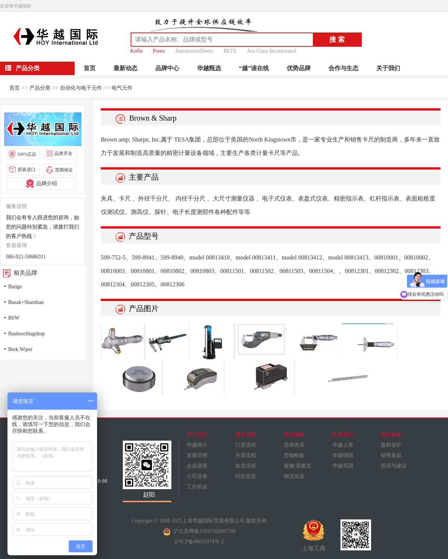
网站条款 (391, 434)
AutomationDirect (194, 51)
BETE (230, 51)
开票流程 (245, 455)
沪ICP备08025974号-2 (199, 541)
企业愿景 (197, 466)
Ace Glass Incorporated (271, 51)
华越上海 (342, 445)
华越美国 (342, 466)
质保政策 (294, 445)
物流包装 (294, 476)
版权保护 (391, 445)
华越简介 (197, 445)
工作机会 (197, 487)
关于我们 (388, 68)
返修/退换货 (297, 466)
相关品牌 (18, 273)
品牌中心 (167, 68)
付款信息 (245, 476)
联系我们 (342, 434)
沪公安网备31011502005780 (199, 531)
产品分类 (39, 88)
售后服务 (294, 434)
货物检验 (294, 455)
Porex (159, 51)
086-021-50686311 (26, 257)
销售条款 (391, 455)
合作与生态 (343, 68)
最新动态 (125, 68)
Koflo (136, 51)
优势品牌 (299, 68)
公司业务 (197, 476)
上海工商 (314, 535)
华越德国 (342, 455)
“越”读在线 (254, 68)
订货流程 (245, 445)
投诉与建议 (394, 466)
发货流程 (245, 466)
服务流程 (245, 434)
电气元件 (122, 88)
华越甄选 (209, 68)
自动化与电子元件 (81, 88)
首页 (90, 68)
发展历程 (197, 455)
